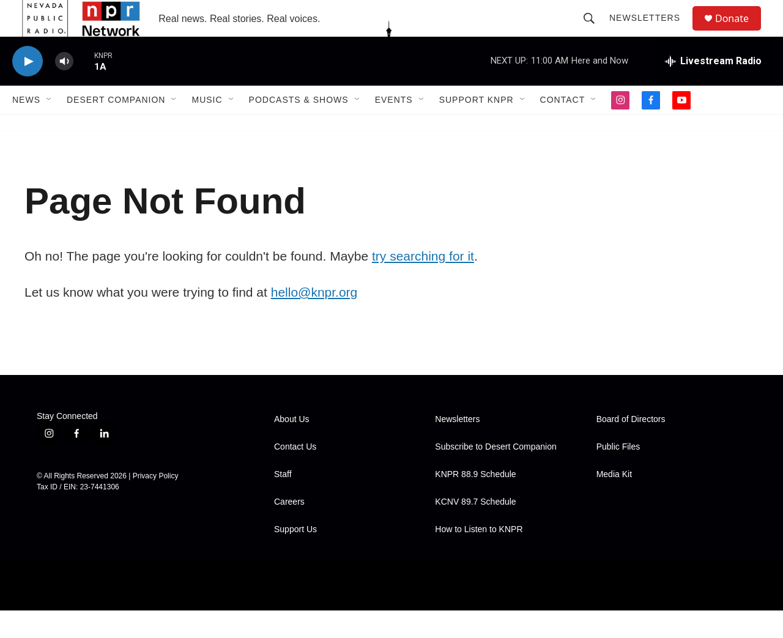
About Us (292, 446)
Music (206, 127)
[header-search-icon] (594, 32)
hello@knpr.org (314, 320)
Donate (740, 32)
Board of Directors (631, 446)
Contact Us (295, 474)
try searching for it (423, 283)
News (26, 127)
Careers (289, 529)
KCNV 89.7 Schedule (475, 529)
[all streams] (713, 88)
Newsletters (650, 32)
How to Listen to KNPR (478, 557)
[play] (27, 89)
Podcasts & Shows (299, 127)
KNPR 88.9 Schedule (475, 501)
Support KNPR (476, 127)
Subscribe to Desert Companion (495, 474)
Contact (562, 127)
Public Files (618, 474)
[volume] (64, 89)
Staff (283, 501)
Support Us (295, 557)
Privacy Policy (156, 503)
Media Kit (614, 501)
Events (394, 127)
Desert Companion (116, 127)
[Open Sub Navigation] (49, 127)
